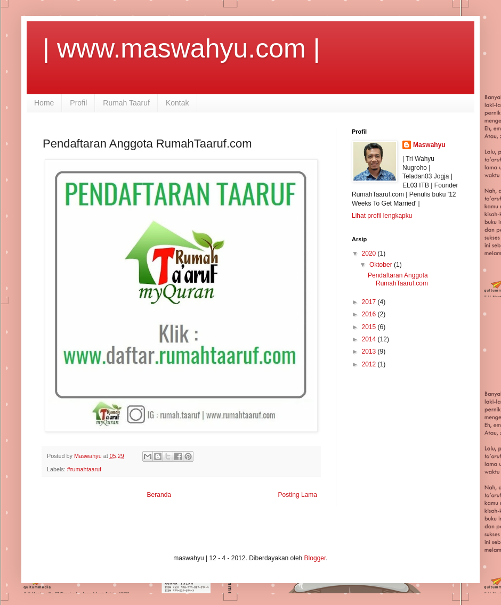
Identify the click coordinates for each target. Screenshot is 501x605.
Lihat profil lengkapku (382, 215)
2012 (370, 364)
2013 (370, 351)
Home (44, 103)
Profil (78, 103)
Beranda (159, 494)
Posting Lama (297, 494)
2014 (370, 339)
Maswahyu (429, 145)
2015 (370, 327)
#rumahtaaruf (84, 469)
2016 (370, 314)
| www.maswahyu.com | (181, 48)
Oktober (381, 264)
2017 (370, 302)
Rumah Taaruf (126, 103)
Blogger (315, 558)
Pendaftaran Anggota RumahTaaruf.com (398, 279)
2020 (370, 253)
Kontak (177, 103)
